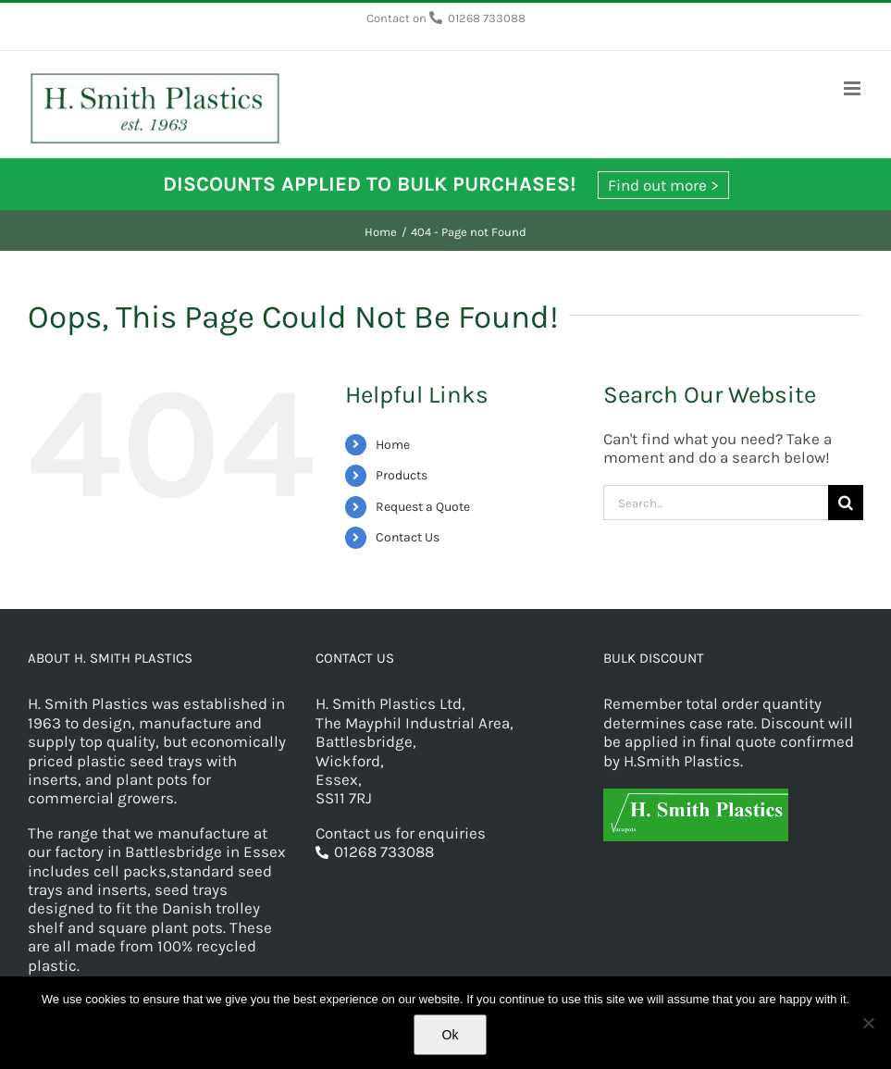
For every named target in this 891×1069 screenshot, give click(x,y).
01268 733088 (487, 18)
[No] (868, 1022)
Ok (450, 1034)
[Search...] (715, 502)
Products (401, 475)
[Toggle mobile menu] (853, 88)
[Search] (845, 502)
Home (393, 445)
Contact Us (407, 537)
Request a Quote (423, 507)
